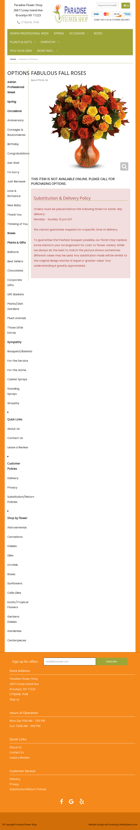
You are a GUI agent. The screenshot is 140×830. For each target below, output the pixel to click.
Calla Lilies (14, 593)
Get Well (13, 163)
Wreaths (13, 403)
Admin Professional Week (29, 33)
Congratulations (17, 153)
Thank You (14, 215)
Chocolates (15, 271)
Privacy (12, 488)
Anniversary (15, 120)
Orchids (12, 565)
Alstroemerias (17, 527)
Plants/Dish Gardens (15, 306)
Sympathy (48, 42)
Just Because (16, 181)
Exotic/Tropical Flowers (17, 604)
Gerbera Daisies (13, 619)
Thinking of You (17, 224)
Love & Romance (14, 193)
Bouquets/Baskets (17, 351)
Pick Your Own (21, 51)
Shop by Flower (17, 518)
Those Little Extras (15, 330)
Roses (98, 33)
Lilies (10, 555)
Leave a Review (17, 447)
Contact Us (15, 438)
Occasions (77, 33)
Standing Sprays (13, 391)
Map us (14, 699)
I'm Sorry (13, 172)
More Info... (45, 51)
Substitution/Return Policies (17, 499)
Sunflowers (14, 583)
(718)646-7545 (28, 22)
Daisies (12, 546)
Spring (59, 33)
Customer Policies (13, 466)
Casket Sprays (17, 379)
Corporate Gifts (14, 282)
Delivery (12, 478)
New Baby (14, 205)
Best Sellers (15, 261)
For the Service (17, 361)
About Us (13, 429)
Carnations (14, 537)
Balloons (13, 252)
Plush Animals (16, 318)
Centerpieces (16, 640)
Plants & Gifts (21, 42)
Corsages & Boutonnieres (16, 132)
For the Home (16, 370)
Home (13, 59)
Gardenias (14, 631)
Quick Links (14, 419)
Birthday (13, 144)
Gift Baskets (15, 294)
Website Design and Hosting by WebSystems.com (113, 824)
